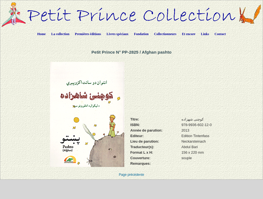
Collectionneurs (165, 34)
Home (41, 34)
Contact (220, 34)
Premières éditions (88, 34)
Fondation (141, 34)
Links (205, 34)
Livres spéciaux (117, 34)
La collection (60, 34)
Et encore (188, 34)
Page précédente (131, 175)
